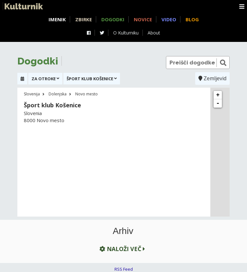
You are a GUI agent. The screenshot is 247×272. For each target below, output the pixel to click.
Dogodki (112, 19)
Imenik (57, 19)
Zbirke (83, 19)
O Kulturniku (126, 33)
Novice (143, 19)
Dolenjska (58, 94)
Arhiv (123, 231)
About (154, 33)
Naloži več (121, 249)
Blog (192, 19)
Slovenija (32, 94)
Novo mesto (86, 94)
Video (168, 19)
